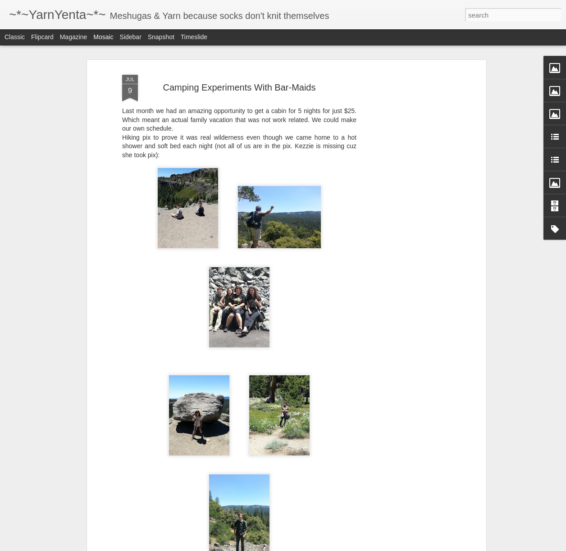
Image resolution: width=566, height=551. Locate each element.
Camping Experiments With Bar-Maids (239, 87)
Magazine (73, 37)
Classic (15, 37)
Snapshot (161, 37)
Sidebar (131, 37)
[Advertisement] (406, 212)
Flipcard (42, 37)
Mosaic (103, 37)
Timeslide (194, 37)
